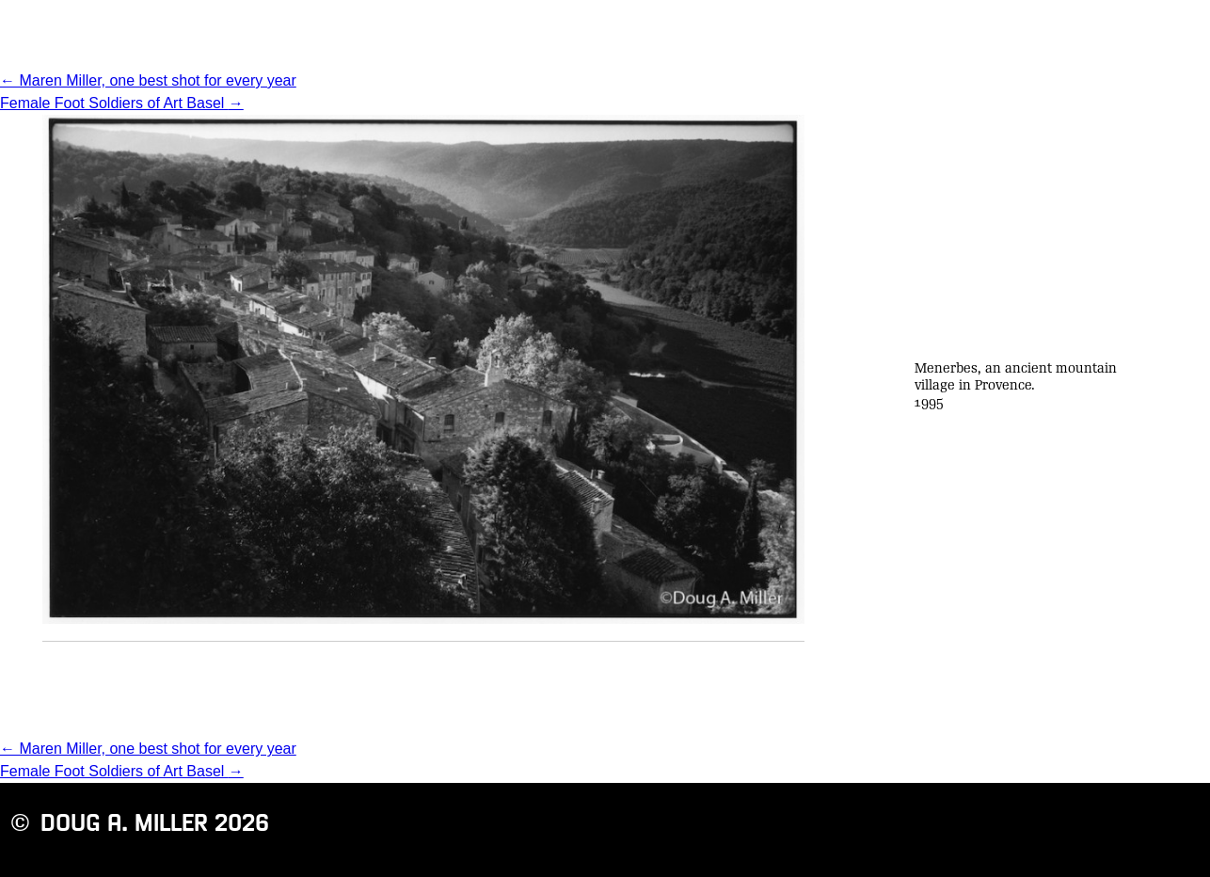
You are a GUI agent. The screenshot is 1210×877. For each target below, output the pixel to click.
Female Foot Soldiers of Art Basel (122, 103)
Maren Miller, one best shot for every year (148, 80)
